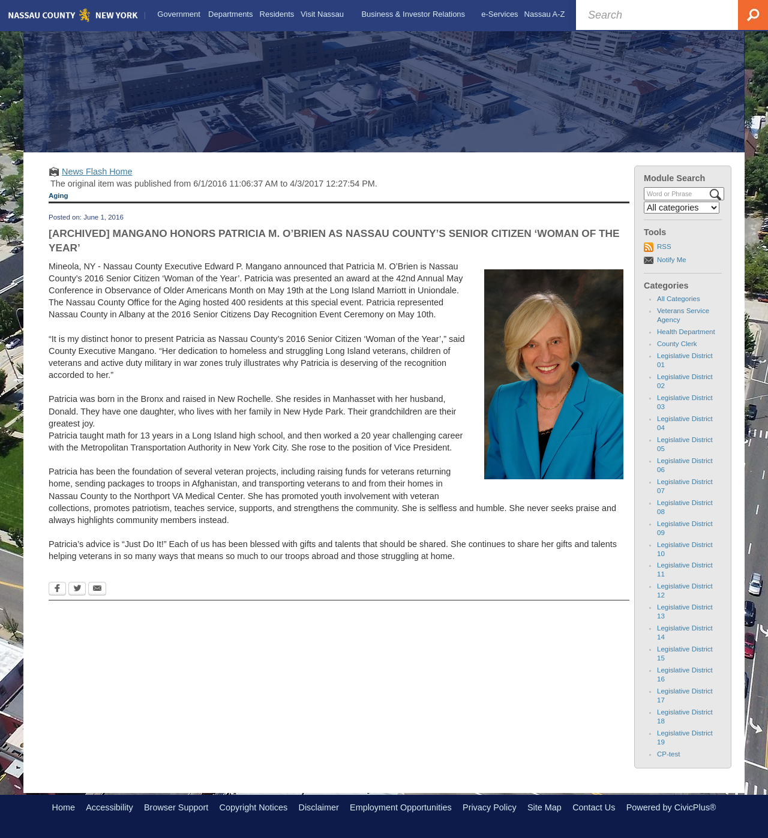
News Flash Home (97, 171)
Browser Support (176, 807)
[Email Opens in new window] (97, 589)
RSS (664, 246)
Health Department (686, 331)
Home (63, 807)
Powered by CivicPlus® (671, 807)
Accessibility (109, 807)
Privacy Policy (490, 807)
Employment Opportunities (401, 807)
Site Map (544, 807)
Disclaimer (319, 807)
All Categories (678, 298)
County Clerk (677, 343)
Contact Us (593, 807)
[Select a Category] (681, 208)
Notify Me (671, 259)
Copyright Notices (254, 807)
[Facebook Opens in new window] (57, 589)
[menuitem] (179, 14)
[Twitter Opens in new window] (77, 589)
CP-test (668, 754)
